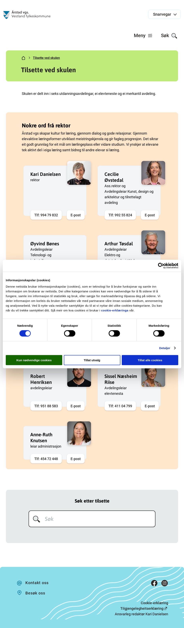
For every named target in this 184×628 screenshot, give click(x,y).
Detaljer (164, 348)
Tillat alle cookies (150, 360)
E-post (76, 215)
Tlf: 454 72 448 (46, 459)
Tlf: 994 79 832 (46, 215)
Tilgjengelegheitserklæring (141, 608)
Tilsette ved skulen (46, 58)
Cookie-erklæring (154, 603)
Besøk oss (35, 593)
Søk (169, 36)
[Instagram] (164, 584)
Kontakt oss (37, 582)
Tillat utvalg (92, 360)
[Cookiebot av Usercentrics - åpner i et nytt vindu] (161, 266)
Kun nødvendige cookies (34, 360)
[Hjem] (23, 58)
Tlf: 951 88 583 (46, 406)
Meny (143, 35)
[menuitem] (143, 35)
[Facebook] (154, 584)
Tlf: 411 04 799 (120, 406)
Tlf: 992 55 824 (120, 215)
